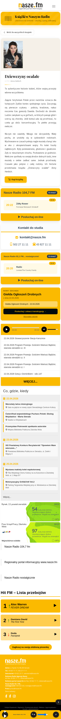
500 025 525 (20, 686)
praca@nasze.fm (16, 689)
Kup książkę (15, 179)
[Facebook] (6, 696)
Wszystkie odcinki (31, 317)
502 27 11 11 (20, 244)
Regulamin (21, 707)
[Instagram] (14, 696)
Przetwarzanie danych (31, 707)
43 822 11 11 (15, 678)
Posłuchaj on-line (30, 217)
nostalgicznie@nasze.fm (33, 686)
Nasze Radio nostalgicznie (19, 577)
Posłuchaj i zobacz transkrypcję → (30, 311)
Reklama (41, 707)
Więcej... (30, 381)
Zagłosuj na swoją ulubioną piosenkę (30, 647)
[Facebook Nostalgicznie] (10, 696)
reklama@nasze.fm (26, 678)
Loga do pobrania (50, 707)
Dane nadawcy (10, 691)
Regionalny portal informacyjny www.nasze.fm (30, 562)
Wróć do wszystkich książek (17, 32)
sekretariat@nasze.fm (31, 673)
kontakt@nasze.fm (33, 237)
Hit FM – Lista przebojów (23, 592)
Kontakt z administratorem (30, 709)
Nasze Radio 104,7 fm (17, 546)
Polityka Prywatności (11, 707)
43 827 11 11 (43, 244)
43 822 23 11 (18, 673)
